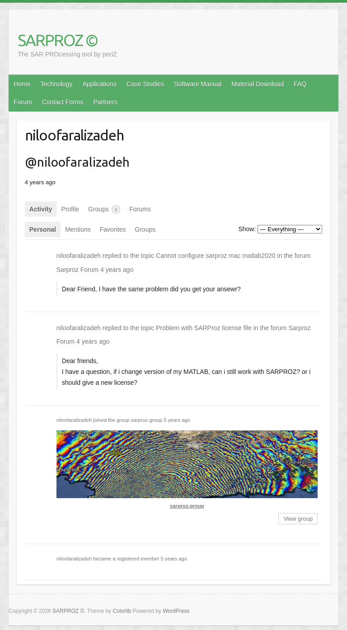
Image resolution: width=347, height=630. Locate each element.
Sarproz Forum (77, 269)
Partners (105, 102)
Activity (40, 209)
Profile (70, 209)
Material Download (257, 84)
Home (22, 84)
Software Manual (197, 84)
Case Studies (145, 84)
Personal (42, 229)
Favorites (113, 229)
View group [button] (298, 518)
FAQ (300, 84)
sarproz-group (147, 420)
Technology (57, 84)
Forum (23, 102)
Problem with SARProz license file (204, 327)
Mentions (78, 229)
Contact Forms (63, 102)
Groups (104, 209)
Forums (139, 209)
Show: (247, 229)
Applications (99, 84)
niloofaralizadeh (78, 255)
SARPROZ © (58, 40)
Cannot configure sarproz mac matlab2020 (216, 255)
